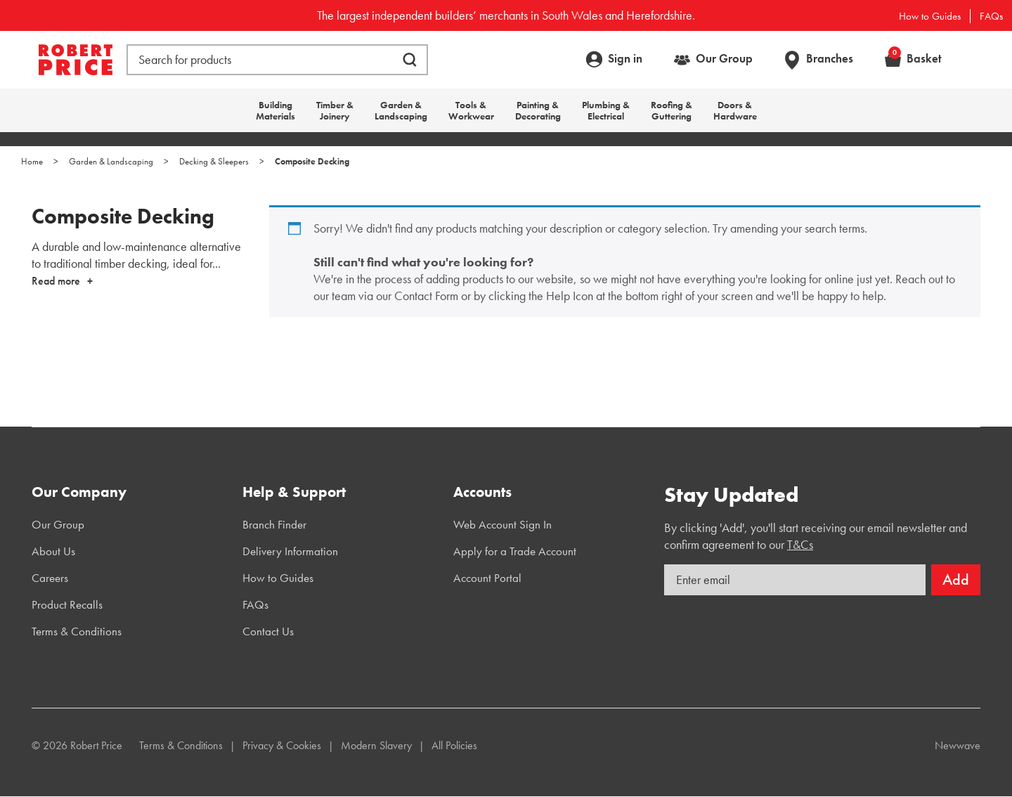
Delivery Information (290, 551)
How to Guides (930, 16)
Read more (56, 280)
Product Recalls (67, 604)
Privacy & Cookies (281, 745)
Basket (915, 58)
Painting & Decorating (538, 110)
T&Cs (800, 544)
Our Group (724, 58)
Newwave (957, 745)
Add (955, 579)
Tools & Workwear (471, 110)
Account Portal (487, 577)
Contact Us (268, 631)
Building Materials (275, 110)
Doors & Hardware (735, 110)
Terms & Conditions (77, 631)
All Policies (454, 745)
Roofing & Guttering (671, 110)
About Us (53, 551)
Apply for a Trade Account (514, 551)
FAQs (991, 16)
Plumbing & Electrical (606, 110)
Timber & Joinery (334, 110)
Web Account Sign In (502, 524)
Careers (50, 577)
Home (32, 161)
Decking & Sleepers (214, 161)
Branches (829, 58)
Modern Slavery (376, 745)
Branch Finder (274, 524)
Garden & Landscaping (401, 110)
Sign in (625, 58)
